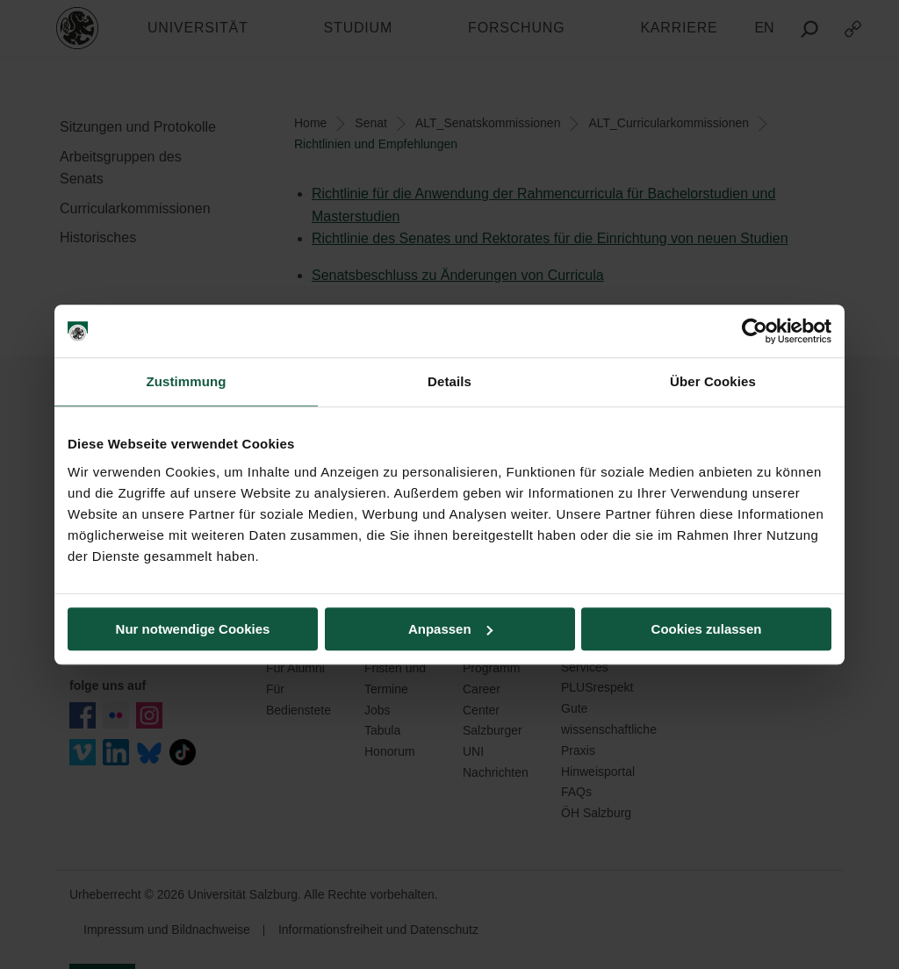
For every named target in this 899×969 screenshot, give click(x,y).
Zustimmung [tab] (187, 381)
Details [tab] (449, 381)
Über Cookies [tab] (713, 381)
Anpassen (450, 628)
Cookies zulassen (706, 628)
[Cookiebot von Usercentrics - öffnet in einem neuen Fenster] (754, 331)
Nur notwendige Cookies (193, 628)
